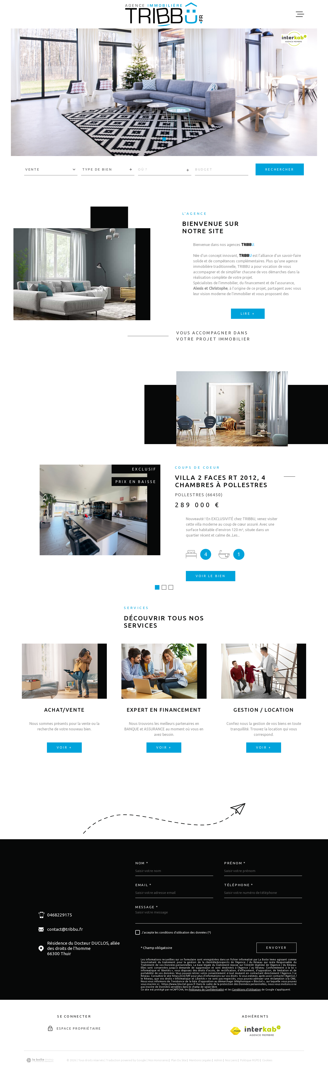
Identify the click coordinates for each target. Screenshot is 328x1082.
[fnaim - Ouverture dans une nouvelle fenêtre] (235, 1031)
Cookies (267, 1060)
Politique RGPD (249, 1060)
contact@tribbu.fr (65, 929)
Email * (143, 885)
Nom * (142, 863)
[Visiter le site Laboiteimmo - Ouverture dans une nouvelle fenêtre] (40, 1060)
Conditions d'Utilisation (246, 989)
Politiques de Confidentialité (206, 989)
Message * (146, 907)
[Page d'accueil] (164, 14)
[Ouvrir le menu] (300, 14)
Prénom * (235, 863)
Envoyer (276, 947)
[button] (158, 139)
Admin (218, 1060)
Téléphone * (238, 885)
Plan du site (178, 1060)
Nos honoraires (158, 1060)
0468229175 (59, 914)
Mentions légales (200, 1060)
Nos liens (231, 1060)
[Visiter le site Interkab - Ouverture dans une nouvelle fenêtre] (263, 1031)
